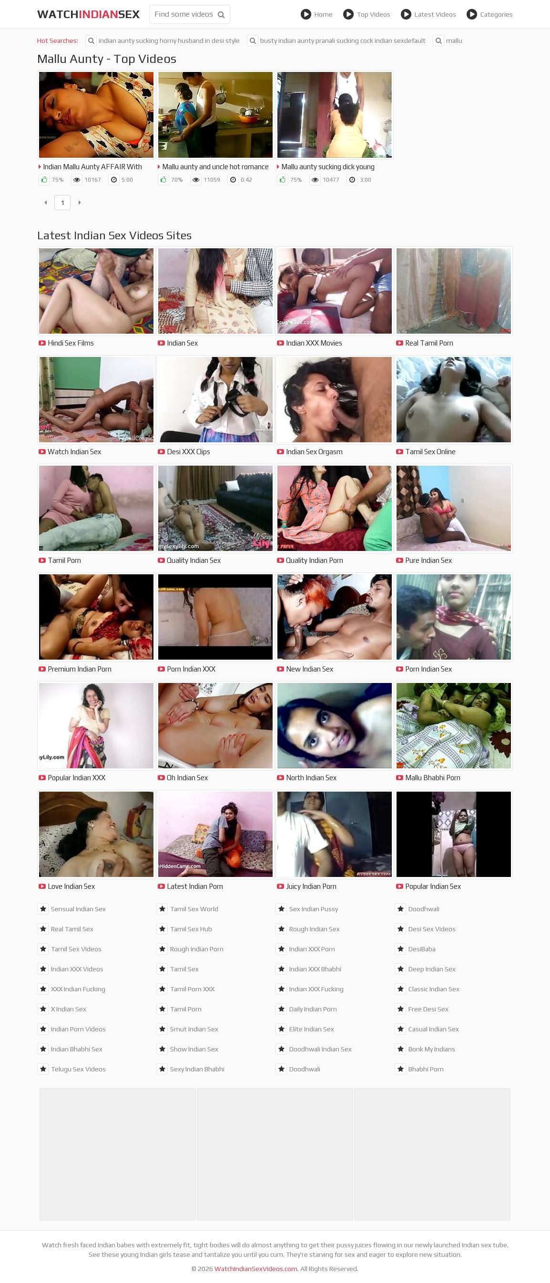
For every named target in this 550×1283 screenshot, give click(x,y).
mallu (447, 40)
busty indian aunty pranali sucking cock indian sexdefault (336, 40)
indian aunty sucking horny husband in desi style (162, 40)
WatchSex (88, 14)
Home (316, 14)
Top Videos (366, 14)
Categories (489, 14)
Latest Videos (428, 14)
